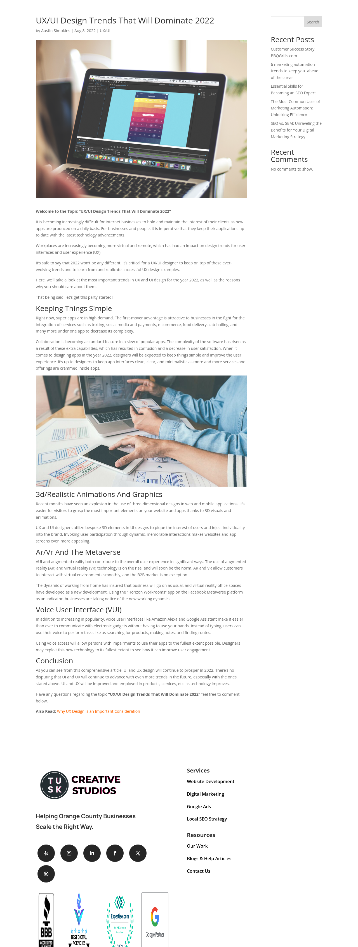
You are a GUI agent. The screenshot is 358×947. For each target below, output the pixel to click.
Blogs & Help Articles (209, 858)
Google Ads (199, 806)
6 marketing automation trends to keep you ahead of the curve (294, 71)
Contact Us (198, 871)
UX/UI (105, 30)
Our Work (197, 846)
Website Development (210, 781)
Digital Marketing (205, 794)
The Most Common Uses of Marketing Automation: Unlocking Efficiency (295, 108)
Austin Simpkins (55, 30)
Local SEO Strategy (207, 819)
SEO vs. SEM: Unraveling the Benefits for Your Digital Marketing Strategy (296, 130)
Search (313, 22)
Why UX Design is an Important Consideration (98, 711)
